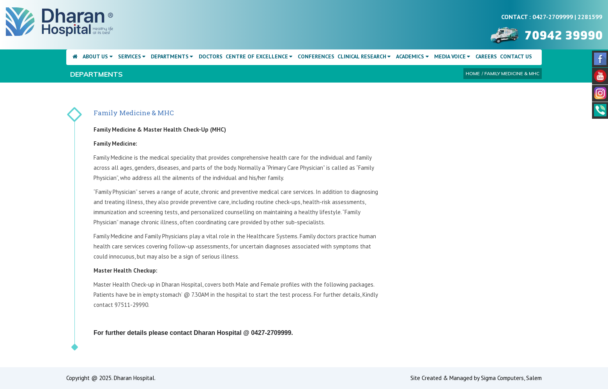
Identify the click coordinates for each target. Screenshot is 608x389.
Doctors (211, 56)
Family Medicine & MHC (511, 73)
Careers (486, 56)
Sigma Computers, (503, 378)
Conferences (316, 56)
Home (473, 73)
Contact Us (516, 56)
